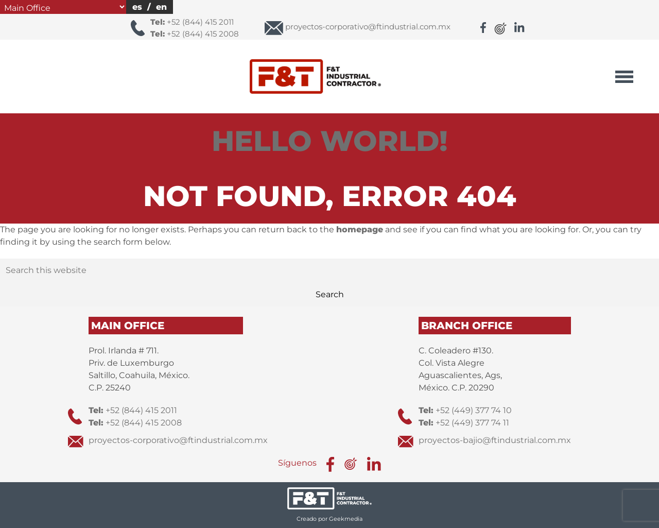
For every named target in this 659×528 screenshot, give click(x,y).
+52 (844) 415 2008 (194, 34)
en (161, 7)
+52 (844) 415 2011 (192, 22)
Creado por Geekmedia (329, 518)
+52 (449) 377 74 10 (465, 410)
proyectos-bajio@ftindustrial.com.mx (495, 440)
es (137, 7)
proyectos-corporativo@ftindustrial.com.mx (178, 440)
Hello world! (330, 141)
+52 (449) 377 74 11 (464, 423)
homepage (359, 229)
